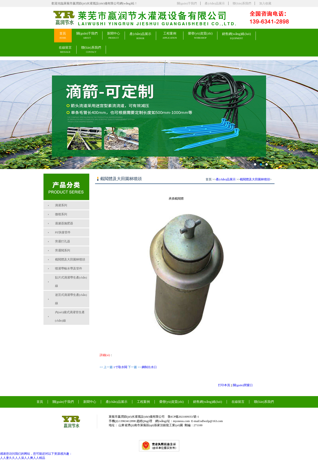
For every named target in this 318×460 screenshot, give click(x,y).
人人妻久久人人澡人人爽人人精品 (22, 458)
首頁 (62, 35)
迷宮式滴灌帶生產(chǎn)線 (71, 299)
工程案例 (170, 35)
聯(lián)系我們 (242, 3)
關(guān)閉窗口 (243, 385)
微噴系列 (61, 214)
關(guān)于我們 (187, 3)
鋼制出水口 (149, 367)
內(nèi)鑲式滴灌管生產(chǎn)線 (70, 316)
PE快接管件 (63, 232)
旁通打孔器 (62, 241)
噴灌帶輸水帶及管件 (68, 268)
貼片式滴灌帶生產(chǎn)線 (71, 282)
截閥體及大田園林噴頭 (70, 259)
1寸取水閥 (120, 367)
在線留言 (65, 49)
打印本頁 (224, 385)
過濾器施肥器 (64, 223)
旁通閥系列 (62, 250)
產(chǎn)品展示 (215, 3)
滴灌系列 (61, 205)
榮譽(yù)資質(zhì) (200, 35)
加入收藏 (265, 3)
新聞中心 (113, 35)
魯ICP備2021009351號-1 (183, 416)
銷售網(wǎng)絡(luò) (236, 36)
